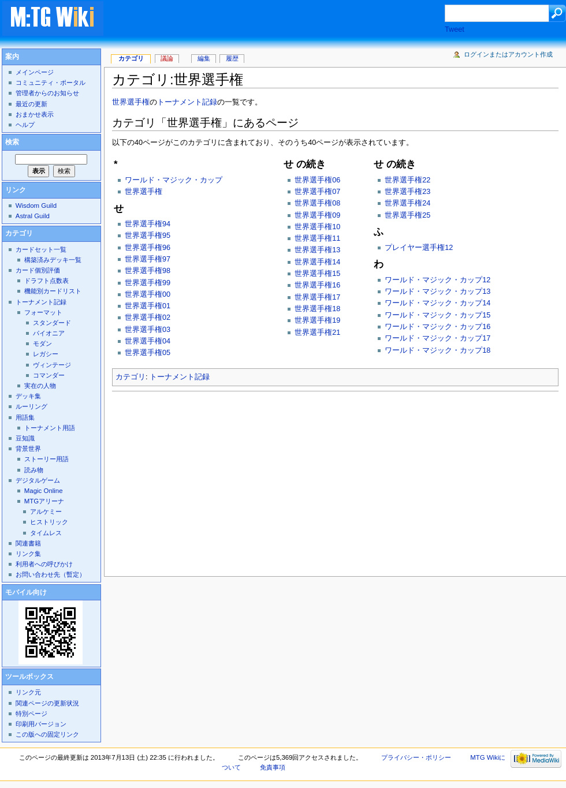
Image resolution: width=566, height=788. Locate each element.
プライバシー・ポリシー (416, 757)
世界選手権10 (317, 227)
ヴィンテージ (52, 364)
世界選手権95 (147, 235)
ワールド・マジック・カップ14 (437, 303)
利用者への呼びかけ (44, 564)
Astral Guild (33, 215)
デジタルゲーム (38, 480)
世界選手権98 (147, 271)
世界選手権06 (317, 180)
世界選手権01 (147, 306)
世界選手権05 (147, 353)
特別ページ (31, 713)
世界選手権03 (147, 330)
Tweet (454, 29)
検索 (12, 142)
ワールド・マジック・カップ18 (437, 350)
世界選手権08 (317, 203)
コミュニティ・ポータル (50, 82)
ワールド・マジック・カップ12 (437, 280)
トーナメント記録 (187, 102)
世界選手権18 (317, 309)
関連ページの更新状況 (47, 703)
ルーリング (31, 406)
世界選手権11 (317, 238)
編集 (204, 58)
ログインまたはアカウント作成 (508, 54)
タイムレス (46, 532)
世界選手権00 (147, 294)
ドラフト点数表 (46, 280)
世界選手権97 (147, 259)
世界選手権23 (407, 192)
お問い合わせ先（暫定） (50, 574)
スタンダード (52, 322)
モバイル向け (26, 592)
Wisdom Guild (36, 205)
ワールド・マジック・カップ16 (437, 327)
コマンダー (49, 375)
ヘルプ (25, 124)
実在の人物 (40, 385)
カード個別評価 (38, 270)
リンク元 (28, 692)
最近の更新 (31, 103)
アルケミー (46, 511)
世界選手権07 (317, 192)
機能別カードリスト (52, 290)
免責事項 (272, 767)
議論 (167, 58)
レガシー (45, 353)
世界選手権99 (147, 283)
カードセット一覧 (41, 249)
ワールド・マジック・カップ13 (437, 291)
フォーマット (43, 312)
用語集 (25, 417)
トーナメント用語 (49, 427)
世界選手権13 (317, 250)
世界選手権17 (317, 297)
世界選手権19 (317, 320)
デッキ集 (28, 396)
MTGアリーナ (44, 501)
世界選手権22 (407, 180)
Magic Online (43, 490)
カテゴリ (131, 377)
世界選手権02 (147, 317)
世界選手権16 (317, 285)
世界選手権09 (317, 215)
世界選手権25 (407, 215)
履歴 (232, 58)
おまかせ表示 (35, 114)
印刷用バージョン (41, 723)
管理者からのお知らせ (47, 92)
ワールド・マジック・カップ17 (437, 338)
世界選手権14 (317, 262)
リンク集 (28, 553)
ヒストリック (49, 521)
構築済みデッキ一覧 (52, 259)
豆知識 (25, 438)
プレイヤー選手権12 (419, 248)
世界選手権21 (317, 332)
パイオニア (49, 333)
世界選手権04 (147, 341)
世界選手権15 (317, 274)
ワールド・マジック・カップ (173, 180)
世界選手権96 (147, 248)
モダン (42, 343)
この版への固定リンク (47, 734)
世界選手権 (131, 102)
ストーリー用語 (46, 458)
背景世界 (28, 448)
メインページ (35, 72)
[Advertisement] (285, 19)
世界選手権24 (407, 203)
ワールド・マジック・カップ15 (437, 315)
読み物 (33, 469)
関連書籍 (28, 543)
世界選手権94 (147, 224)
